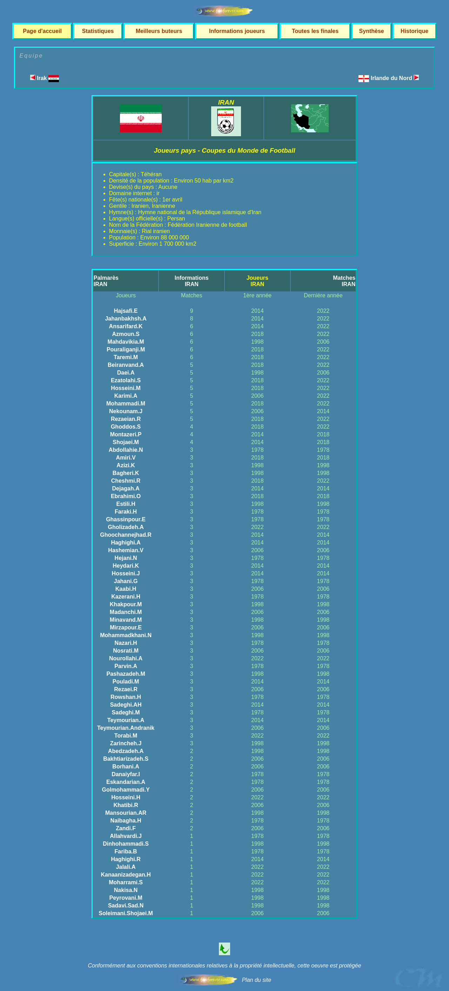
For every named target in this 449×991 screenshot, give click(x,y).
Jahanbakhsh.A (125, 319)
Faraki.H (126, 512)
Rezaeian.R (126, 419)
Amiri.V (126, 458)
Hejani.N (126, 558)
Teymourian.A (126, 720)
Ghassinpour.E (126, 519)
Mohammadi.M (125, 404)
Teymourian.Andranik (125, 728)
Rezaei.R (126, 689)
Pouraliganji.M (126, 349)
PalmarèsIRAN (106, 281)
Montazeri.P (126, 434)
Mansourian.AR (125, 813)
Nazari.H (126, 643)
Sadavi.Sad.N (125, 906)
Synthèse (371, 31)
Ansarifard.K (126, 326)
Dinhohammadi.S (126, 844)
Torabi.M (125, 736)
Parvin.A (125, 666)
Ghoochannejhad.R (126, 535)
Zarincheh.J (126, 743)
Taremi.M (126, 357)
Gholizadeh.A (125, 527)
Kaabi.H (125, 589)
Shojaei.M (126, 442)
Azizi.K (125, 465)
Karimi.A (126, 396)
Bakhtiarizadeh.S (125, 759)
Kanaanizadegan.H (125, 875)
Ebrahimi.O (126, 496)
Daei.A (126, 373)
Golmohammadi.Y (126, 790)
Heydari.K (126, 566)
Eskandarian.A (125, 782)
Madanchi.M (126, 612)
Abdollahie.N (126, 450)
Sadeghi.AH (126, 705)
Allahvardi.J (126, 836)
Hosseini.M (125, 388)
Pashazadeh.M (125, 674)
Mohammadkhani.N (126, 635)
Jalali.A (126, 867)
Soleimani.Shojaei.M (126, 913)
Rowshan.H (125, 697)
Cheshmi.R (126, 481)
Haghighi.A (125, 543)
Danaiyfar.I (126, 774)
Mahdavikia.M (126, 342)
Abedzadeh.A (125, 751)
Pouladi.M (126, 682)
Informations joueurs (237, 31)
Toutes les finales (315, 31)
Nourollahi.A (125, 658)
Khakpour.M (126, 604)
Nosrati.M (126, 651)
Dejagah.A (125, 488)
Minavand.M (126, 620)
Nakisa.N (126, 890)
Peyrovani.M (125, 898)
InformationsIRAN (192, 281)
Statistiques (98, 31)
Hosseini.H (125, 797)
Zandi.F (126, 828)
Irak (44, 78)
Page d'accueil (42, 31)
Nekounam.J (125, 411)
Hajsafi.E (126, 311)
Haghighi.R (125, 859)
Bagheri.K (126, 473)
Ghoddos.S (126, 427)
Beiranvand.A (126, 365)
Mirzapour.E (126, 627)
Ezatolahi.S (126, 380)
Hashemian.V (125, 550)
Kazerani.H (125, 597)
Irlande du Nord (395, 78)
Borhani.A (125, 766)
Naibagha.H (125, 821)
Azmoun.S (125, 334)
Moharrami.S (126, 882)
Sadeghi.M (126, 712)
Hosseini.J (126, 573)
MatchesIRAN (344, 281)
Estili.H (125, 504)
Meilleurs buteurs (159, 31)
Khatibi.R (125, 805)
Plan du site (256, 980)
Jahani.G (126, 581)
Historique (414, 31)
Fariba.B (126, 851)
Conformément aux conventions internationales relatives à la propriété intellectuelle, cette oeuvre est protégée (224, 966)
